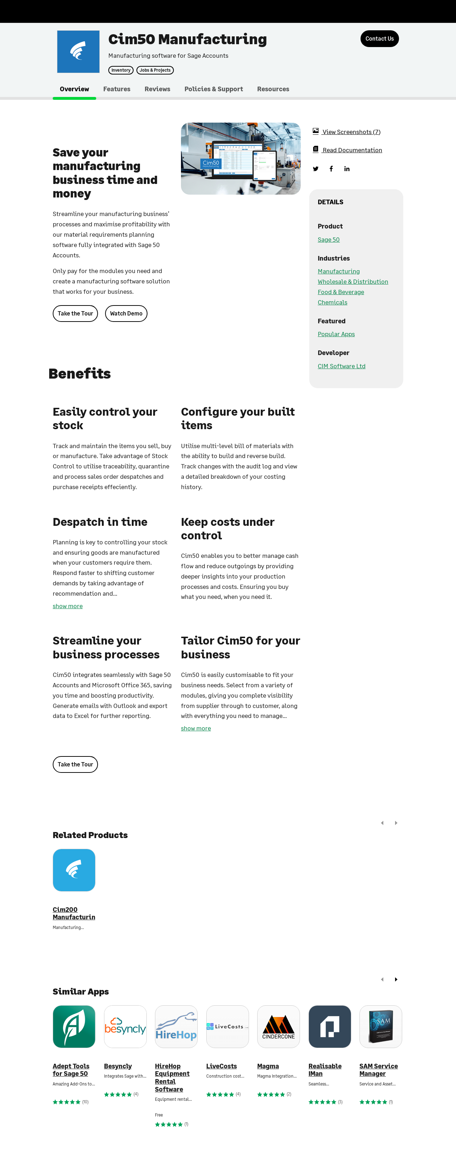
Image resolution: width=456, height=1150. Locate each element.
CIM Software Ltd (342, 366)
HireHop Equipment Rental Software (172, 1077)
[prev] (382, 824)
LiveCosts (221, 1066)
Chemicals (332, 302)
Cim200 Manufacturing (74, 913)
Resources (273, 89)
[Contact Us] (380, 38)
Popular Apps (336, 334)
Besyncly (118, 1066)
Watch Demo (126, 313)
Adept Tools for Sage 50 (71, 1070)
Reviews (157, 89)
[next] (396, 824)
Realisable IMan (325, 1070)
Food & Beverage (341, 292)
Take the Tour (75, 313)
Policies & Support (214, 89)
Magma (268, 1066)
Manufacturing (339, 271)
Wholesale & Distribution (353, 281)
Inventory (121, 70)
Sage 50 (329, 239)
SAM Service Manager (378, 1070)
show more (68, 606)
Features (116, 89)
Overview (74, 89)
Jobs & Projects (155, 70)
